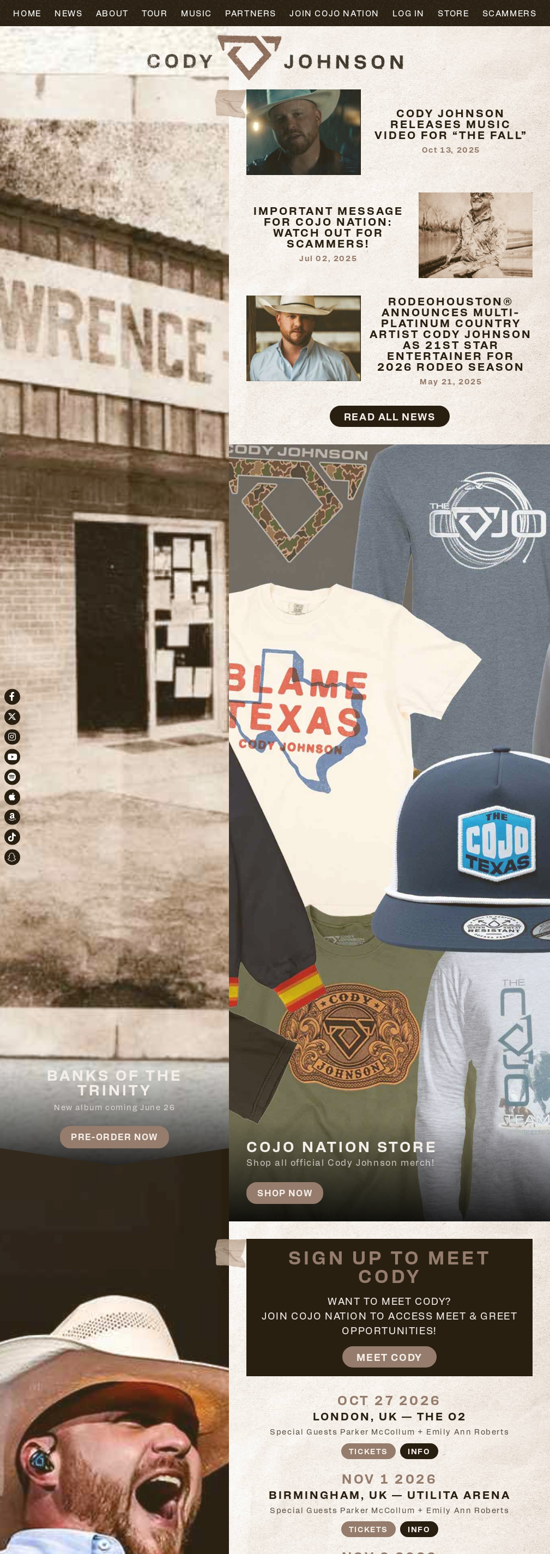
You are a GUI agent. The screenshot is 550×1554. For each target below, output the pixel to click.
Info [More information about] (419, 1451)
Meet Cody (389, 1356)
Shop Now (284, 1192)
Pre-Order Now (114, 1136)
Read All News (390, 416)
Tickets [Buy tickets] (368, 1451)
